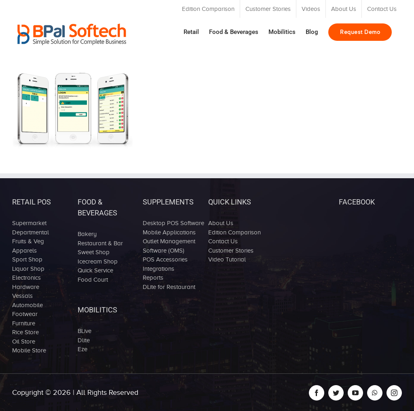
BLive (84, 331)
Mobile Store (29, 350)
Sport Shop (27, 259)
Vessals (22, 296)
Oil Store (23, 341)
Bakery (87, 234)
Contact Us (223, 241)
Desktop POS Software (173, 223)
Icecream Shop (98, 261)
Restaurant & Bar (100, 243)
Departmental (30, 232)
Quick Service (95, 270)
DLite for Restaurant (169, 287)
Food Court (93, 279)
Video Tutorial (227, 259)
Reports (153, 277)
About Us (220, 223)
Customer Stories (230, 250)
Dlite (84, 340)
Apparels (24, 250)
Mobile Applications (169, 232)
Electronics (26, 277)
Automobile (27, 305)
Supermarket (29, 223)
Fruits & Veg (28, 241)
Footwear (25, 314)
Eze (82, 349)
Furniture (23, 323)
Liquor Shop (28, 269)
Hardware (25, 287)
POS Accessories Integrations (165, 264)
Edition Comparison (234, 232)
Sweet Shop (94, 252)
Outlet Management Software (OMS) (169, 246)
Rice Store (25, 332)
